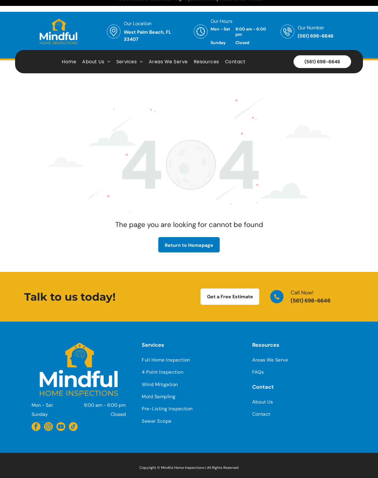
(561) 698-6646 (310, 285)
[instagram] (48, 412)
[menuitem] (69, 50)
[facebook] (36, 412)
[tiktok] (73, 412)
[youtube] (60, 412)
